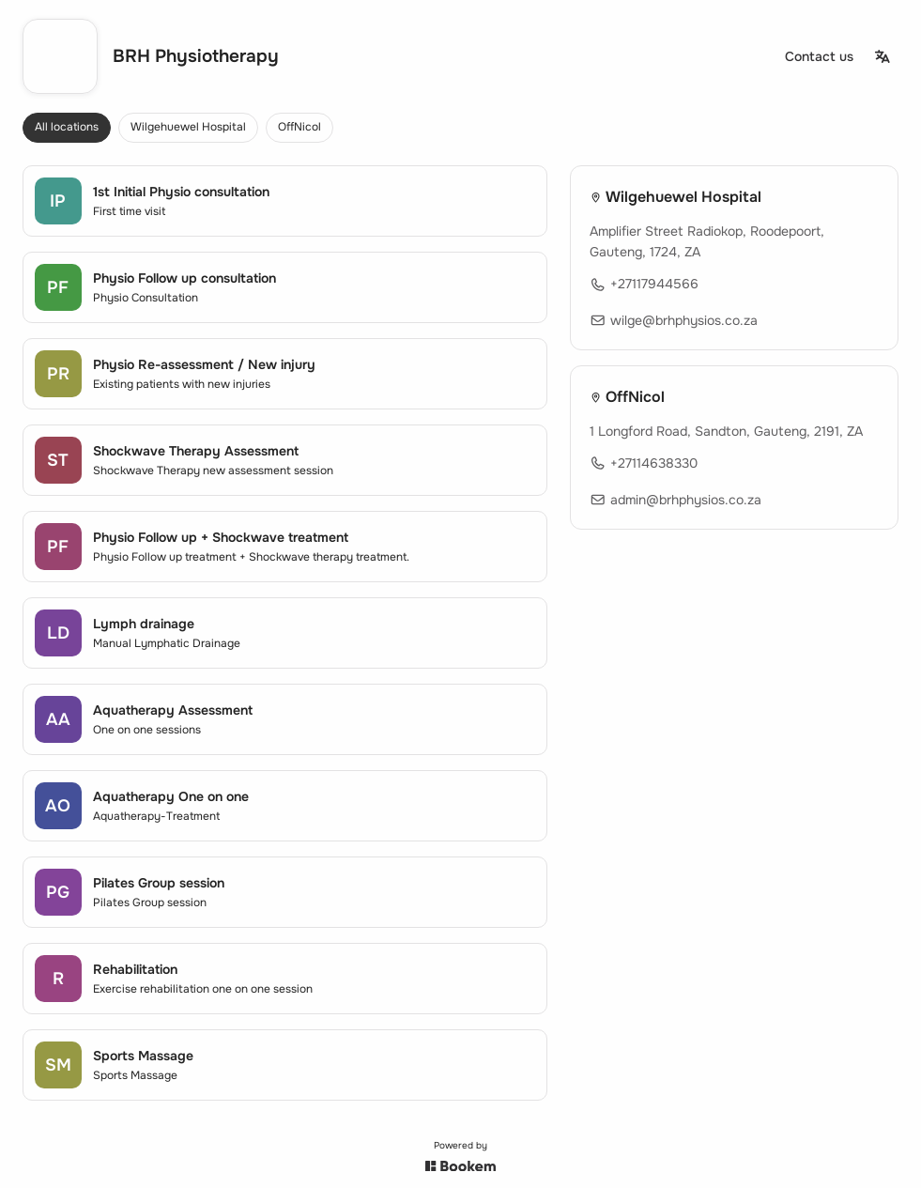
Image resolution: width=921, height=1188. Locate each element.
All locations (67, 126)
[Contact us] (819, 56)
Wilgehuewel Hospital (188, 126)
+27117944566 (644, 283)
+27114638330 (644, 463)
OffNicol (299, 126)
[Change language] (882, 56)
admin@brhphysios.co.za (675, 498)
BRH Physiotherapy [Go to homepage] (196, 56)
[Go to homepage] (60, 56)
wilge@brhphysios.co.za (674, 320)
